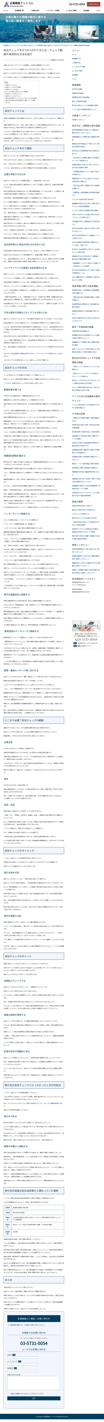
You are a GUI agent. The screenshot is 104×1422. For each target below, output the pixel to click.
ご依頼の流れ (35, 10)
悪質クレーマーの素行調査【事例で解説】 (85, 464)
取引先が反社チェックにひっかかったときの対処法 (21, 98)
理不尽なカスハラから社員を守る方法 (84, 518)
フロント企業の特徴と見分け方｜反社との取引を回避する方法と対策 (85, 388)
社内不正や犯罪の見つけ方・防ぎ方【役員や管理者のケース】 (85, 271)
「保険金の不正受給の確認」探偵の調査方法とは (85, 419)
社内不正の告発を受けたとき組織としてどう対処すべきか (85, 236)
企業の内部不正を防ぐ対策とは (82, 506)
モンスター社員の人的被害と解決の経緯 (85, 210)
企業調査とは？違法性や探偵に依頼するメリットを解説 (85, 437)
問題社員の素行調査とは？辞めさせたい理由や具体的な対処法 (85, 145)
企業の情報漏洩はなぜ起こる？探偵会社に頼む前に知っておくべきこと (85, 131)
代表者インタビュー (78, 119)
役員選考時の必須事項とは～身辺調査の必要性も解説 (85, 305)
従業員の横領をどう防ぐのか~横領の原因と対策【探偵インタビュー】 (86, 557)
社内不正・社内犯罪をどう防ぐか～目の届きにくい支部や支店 (85, 250)
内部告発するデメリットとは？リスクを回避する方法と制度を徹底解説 (85, 494)
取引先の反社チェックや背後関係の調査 (85, 105)
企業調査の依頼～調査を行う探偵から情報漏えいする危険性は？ (85, 451)
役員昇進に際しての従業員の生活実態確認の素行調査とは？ (85, 291)
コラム (98, 10)
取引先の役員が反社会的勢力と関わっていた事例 (20, 100)
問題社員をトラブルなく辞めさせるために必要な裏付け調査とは (85, 179)
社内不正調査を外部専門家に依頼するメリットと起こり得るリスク (85, 243)
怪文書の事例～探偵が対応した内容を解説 (85, 432)
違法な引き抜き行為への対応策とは (83, 510)
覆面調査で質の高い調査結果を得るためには (85, 473)
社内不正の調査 (77, 89)
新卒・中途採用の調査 (79, 101)
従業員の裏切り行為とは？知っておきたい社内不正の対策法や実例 (85, 166)
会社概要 (86, 10)
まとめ (8, 103)
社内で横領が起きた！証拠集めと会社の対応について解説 (85, 278)
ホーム (6, 10)
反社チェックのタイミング (14, 94)
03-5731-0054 (33, 1343)
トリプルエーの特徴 (52, 10)
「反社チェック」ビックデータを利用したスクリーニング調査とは (85, 374)
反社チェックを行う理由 (13, 87)
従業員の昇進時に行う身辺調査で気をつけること (85, 312)
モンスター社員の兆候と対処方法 (83, 199)
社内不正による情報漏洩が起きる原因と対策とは (85, 152)
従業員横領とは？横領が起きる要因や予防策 (85, 138)
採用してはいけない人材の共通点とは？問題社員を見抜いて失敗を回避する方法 (85, 350)
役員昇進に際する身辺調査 (80, 97)
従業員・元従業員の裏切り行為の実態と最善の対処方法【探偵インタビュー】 (85, 571)
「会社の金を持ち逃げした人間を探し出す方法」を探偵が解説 (85, 523)
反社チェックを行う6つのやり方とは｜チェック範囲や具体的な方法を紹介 (86, 381)
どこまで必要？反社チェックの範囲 (16, 91)
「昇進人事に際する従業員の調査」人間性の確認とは (85, 298)
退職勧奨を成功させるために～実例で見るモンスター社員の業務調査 (85, 204)
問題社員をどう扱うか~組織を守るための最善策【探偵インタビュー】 (86, 564)
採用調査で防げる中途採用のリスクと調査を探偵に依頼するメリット (85, 336)
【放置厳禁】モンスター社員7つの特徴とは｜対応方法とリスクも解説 (86, 264)
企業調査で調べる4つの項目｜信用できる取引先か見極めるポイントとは (86, 480)
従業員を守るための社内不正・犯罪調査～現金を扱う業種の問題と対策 (85, 257)
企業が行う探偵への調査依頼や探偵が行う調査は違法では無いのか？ (85, 444)
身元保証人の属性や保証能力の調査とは (85, 468)
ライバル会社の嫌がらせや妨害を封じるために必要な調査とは (85, 406)
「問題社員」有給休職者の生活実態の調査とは (85, 193)
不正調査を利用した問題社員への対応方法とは (85, 222)
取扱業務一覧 (19, 10)
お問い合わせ (94, 4)
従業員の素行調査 (78, 93)
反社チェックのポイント (13, 96)
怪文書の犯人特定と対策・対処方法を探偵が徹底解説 (85, 426)
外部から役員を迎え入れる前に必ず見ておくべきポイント (85, 319)
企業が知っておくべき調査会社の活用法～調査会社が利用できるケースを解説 (85, 530)
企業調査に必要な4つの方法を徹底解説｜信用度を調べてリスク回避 (86, 487)
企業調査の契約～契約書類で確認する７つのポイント (85, 458)
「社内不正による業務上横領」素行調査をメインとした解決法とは (85, 159)
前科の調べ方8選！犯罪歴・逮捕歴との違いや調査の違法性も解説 (86, 537)
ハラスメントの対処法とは (80, 514)
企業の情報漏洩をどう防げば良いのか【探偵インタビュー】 (85, 550)
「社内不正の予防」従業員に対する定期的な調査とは (85, 186)
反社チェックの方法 (12, 89)
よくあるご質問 (71, 10)
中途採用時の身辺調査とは (80, 331)
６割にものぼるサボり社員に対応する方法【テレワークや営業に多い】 (85, 215)
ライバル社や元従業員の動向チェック (84, 109)
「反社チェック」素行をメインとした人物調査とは (85, 367)
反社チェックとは (11, 85)
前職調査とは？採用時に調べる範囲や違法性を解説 (85, 343)
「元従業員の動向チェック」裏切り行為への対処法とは (85, 172)
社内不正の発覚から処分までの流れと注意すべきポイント (85, 229)
